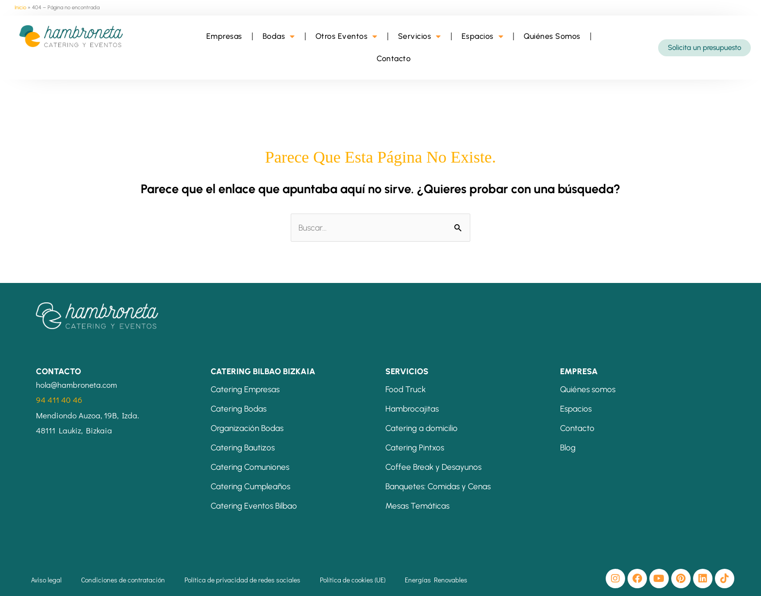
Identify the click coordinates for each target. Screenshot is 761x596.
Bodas (279, 36)
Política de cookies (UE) (352, 579)
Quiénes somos (587, 389)
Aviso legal (46, 579)
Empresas (224, 36)
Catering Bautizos (243, 447)
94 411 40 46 (59, 399)
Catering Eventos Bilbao (254, 506)
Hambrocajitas (412, 409)
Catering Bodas (238, 409)
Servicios (419, 36)
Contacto (394, 58)
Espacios (483, 36)
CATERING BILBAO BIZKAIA (263, 371)
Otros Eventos (346, 36)
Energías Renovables (436, 579)
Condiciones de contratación (123, 579)
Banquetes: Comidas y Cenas (438, 486)
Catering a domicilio (421, 428)
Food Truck (405, 389)
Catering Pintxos (414, 447)
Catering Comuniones (250, 467)
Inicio (20, 7)
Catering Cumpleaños (250, 486)
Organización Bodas (247, 428)
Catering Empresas (245, 389)
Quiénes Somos (552, 36)
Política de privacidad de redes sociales (242, 579)
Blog (568, 447)
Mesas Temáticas (417, 506)
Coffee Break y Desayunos (433, 467)
